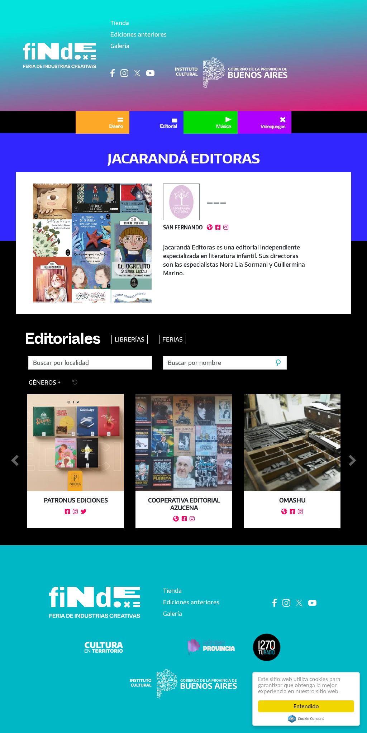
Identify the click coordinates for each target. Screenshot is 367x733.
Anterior (14, 460)
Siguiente (352, 460)
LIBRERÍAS (129, 339)
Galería (119, 45)
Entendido (306, 706)
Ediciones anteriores (138, 34)
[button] (92, 243)
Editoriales (62, 341)
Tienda (119, 23)
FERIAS (172, 339)
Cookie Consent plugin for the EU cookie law (306, 719)
